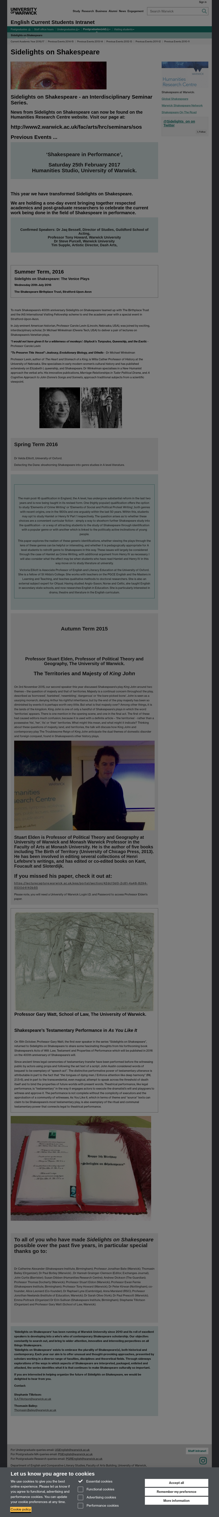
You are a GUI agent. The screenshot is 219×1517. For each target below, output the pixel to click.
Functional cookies (96, 1489)
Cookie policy (21, 1509)
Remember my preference (176, 1492)
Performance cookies (98, 1506)
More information (176, 1501)
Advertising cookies (97, 1497)
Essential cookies (95, 1481)
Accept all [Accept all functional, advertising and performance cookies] (176, 1483)
